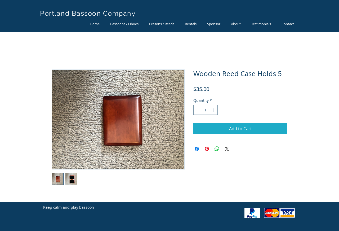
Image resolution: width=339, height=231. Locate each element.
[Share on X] (227, 149)
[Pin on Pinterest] (207, 149)
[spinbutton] (205, 110)
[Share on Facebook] (197, 149)
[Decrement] (197, 110)
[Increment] (213, 110)
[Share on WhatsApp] (217, 149)
